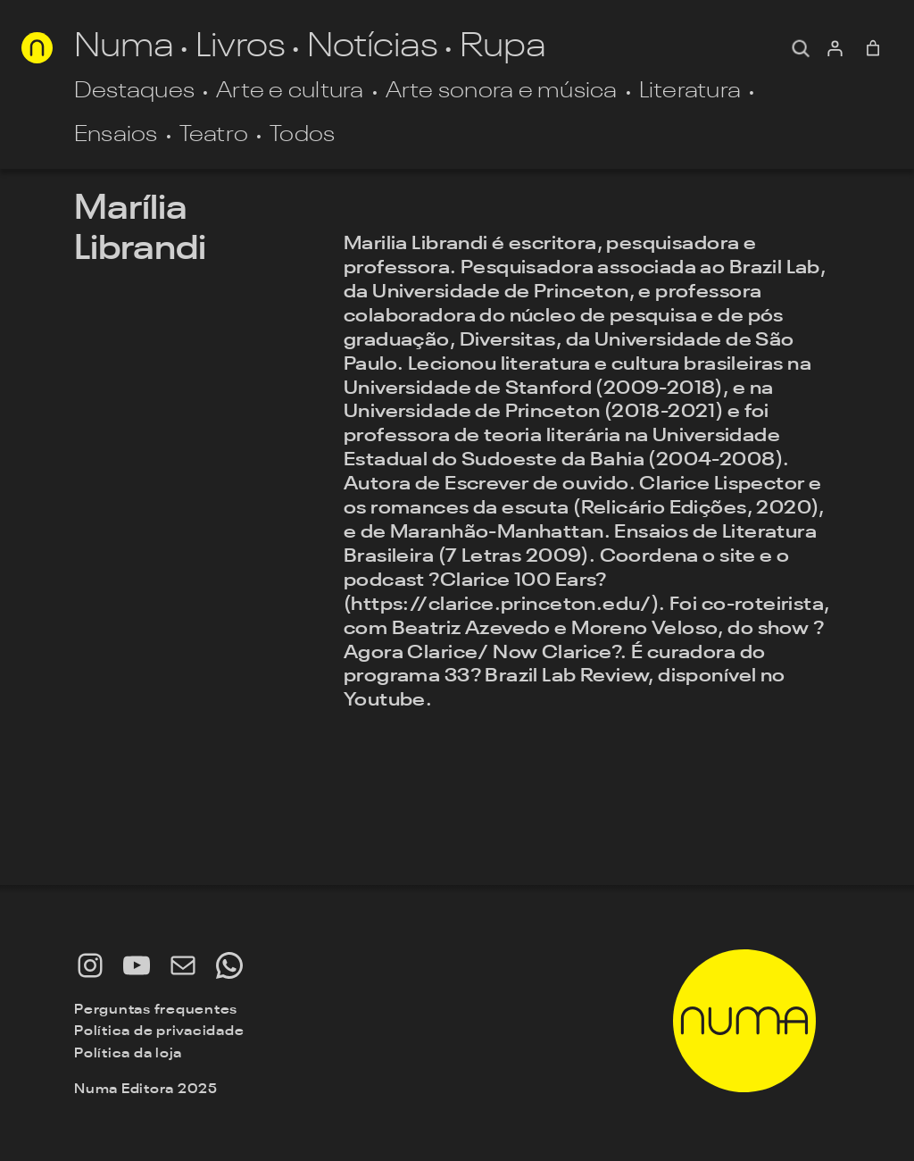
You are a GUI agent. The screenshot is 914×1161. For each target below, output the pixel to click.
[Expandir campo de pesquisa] (800, 48)
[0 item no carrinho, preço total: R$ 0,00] (873, 48)
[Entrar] (834, 48)
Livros (240, 47)
